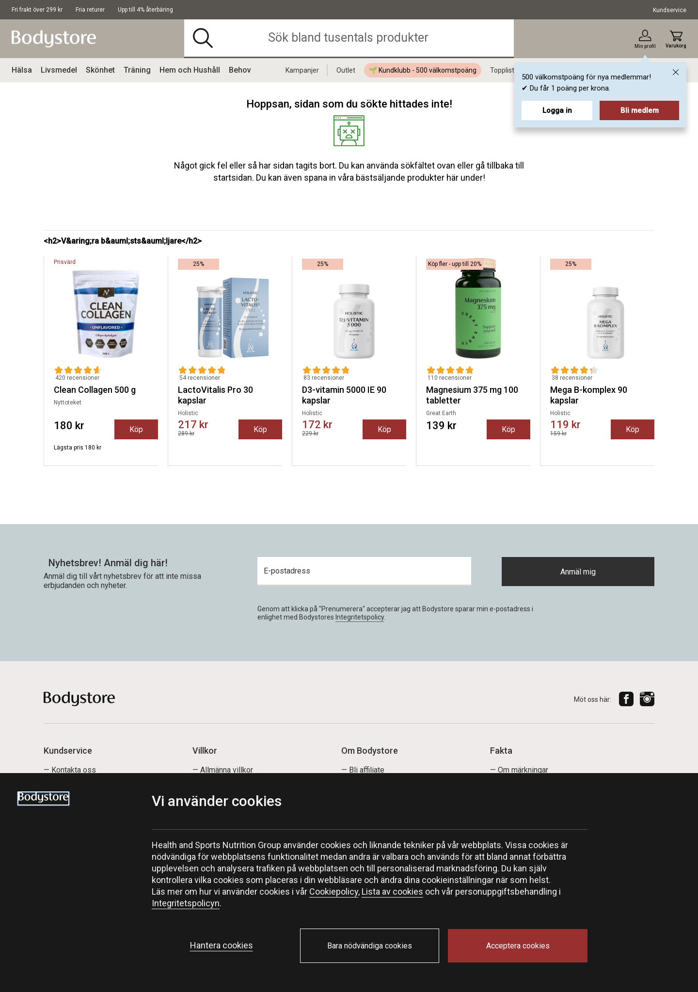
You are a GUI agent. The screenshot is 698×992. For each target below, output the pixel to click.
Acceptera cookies (518, 945)
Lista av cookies (392, 891)
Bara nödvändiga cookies (369, 945)
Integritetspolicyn (186, 903)
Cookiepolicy (333, 891)
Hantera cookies (221, 945)
